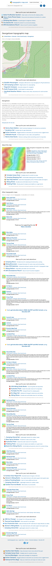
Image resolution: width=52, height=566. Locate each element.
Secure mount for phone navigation (29, 25)
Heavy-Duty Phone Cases (12, 17)
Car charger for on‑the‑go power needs (26, 519)
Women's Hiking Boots (12, 478)
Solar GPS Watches (11, 266)
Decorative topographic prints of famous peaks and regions (33, 179)
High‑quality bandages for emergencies (28, 555)
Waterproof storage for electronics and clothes (32, 393)
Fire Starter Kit (8, 22)
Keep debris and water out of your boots (25, 268)
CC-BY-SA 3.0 (10, 122)
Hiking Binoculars (11, 264)
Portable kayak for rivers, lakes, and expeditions (28, 134)
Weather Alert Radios (12, 551)
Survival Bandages (11, 555)
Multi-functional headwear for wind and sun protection (33, 128)
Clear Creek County (22, 199)
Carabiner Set (9, 130)
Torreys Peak (10, 243)
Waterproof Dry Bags (12, 560)
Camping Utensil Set (13, 437)
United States (9, 199)
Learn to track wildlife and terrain (29, 480)
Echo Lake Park (10, 197)
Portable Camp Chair (13, 175)
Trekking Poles (11, 184)
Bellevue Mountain (11, 238)
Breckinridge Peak (11, 328)
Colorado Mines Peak (12, 489)
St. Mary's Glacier (11, 362)
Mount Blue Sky (10, 275)
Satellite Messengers (11, 82)
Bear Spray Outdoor (12, 439)
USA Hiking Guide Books (19, 386)
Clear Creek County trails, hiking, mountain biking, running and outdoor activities (37, 161)
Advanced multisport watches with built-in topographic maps (33, 266)
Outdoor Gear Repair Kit (13, 476)
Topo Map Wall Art (12, 179)
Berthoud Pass (10, 208)
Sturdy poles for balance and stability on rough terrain (30, 184)
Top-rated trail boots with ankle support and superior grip (35, 478)
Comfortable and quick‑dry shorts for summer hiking (35, 446)
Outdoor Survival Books (13, 484)
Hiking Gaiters (10, 268)
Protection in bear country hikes (28, 439)
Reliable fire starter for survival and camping (24, 22)
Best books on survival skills (28, 484)
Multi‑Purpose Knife (10, 89)
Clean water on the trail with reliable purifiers (32, 15)
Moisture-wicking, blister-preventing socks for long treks (32, 137)
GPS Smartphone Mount (11, 25)
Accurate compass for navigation (26, 87)
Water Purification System (12, 15)
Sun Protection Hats (11, 523)
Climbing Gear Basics (10, 20)
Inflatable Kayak (10, 134)
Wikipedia (4, 122)
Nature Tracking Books (12, 480)
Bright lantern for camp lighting (27, 85)
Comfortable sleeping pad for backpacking (33, 177)
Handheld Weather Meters (13, 91)
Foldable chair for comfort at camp (29, 175)
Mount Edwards (11, 408)
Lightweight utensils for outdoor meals (30, 437)
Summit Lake (10, 317)
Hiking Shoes (10, 182)
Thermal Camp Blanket (12, 521)
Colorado (15, 199)
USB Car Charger (10, 519)
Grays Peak (9, 297)
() (37, 152)
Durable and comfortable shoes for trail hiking (27, 182)
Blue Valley (9, 232)
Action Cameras (10, 132)
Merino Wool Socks (11, 137)
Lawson (8, 323)
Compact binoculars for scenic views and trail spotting (31, 264)
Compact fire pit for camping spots (31, 391)
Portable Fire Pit (16, 391)
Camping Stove (10, 262)
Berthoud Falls (10, 456)
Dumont (8, 291)
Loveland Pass (10, 334)
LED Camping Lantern (11, 85)
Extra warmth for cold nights (28, 521)
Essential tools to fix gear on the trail (31, 475)
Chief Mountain (10, 451)
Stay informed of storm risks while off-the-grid (31, 551)
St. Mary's (9, 286)
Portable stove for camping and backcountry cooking (29, 262)
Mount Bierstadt (11, 253)
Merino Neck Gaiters (12, 128)
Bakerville (9, 217)
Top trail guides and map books (35, 386)
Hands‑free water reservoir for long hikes (32, 388)
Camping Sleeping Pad (14, 177)
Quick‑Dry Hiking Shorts (14, 446)
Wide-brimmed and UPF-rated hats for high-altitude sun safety (34, 523)
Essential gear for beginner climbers (27, 20)
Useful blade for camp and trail (25, 89)
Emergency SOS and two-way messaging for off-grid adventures (34, 82)
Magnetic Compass (10, 87)
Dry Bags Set (15, 393)
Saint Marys (9, 203)
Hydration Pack (16, 388)
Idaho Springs (10, 511)
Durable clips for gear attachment (23, 130)
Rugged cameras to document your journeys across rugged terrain (33, 132)
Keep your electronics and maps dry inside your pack (32, 559)
